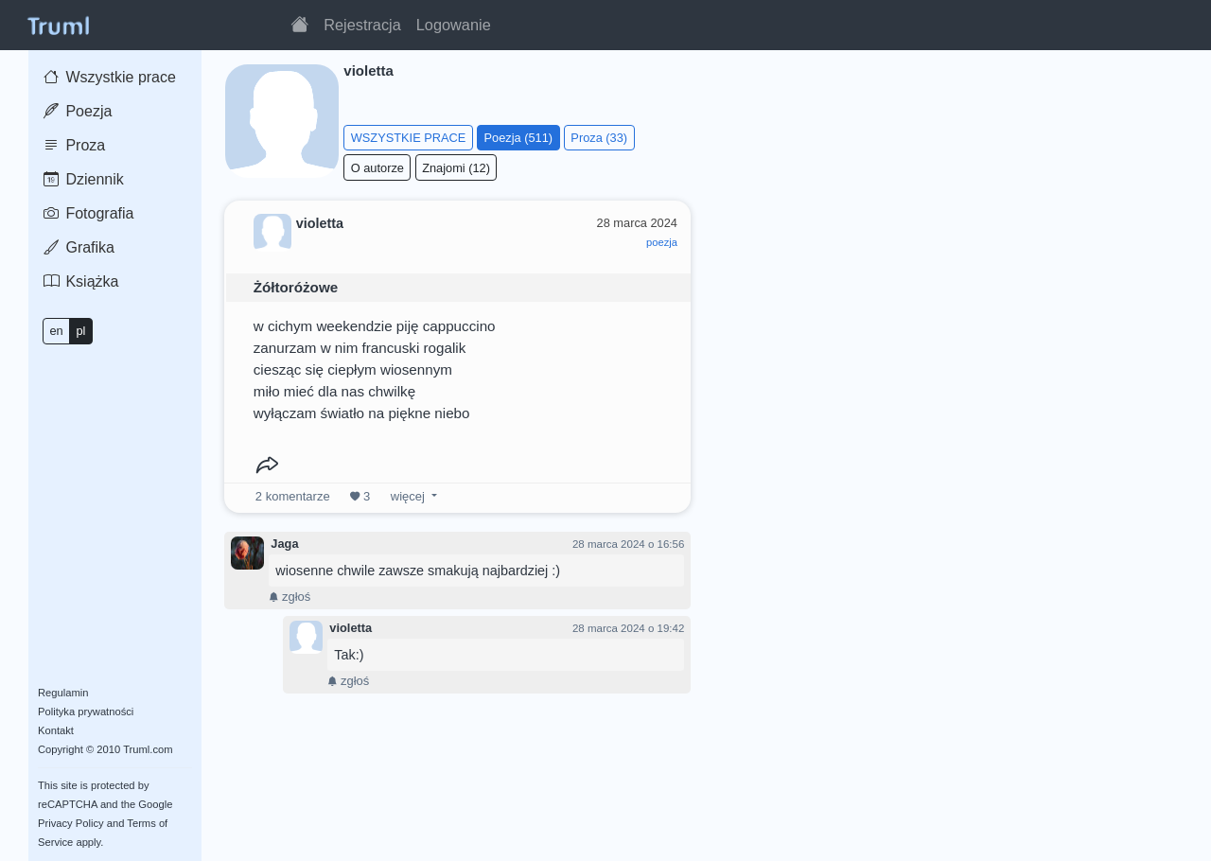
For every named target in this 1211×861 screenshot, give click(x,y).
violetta (350, 628)
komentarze (292, 496)
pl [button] (80, 331)
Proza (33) (598, 138)
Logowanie (453, 24)
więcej (407, 496)
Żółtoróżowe (296, 287)
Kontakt (56, 730)
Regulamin (63, 692)
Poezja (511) (518, 138)
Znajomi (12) (456, 168)
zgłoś (289, 596)
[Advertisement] (949, 330)
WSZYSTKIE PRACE (408, 138)
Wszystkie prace (110, 77)
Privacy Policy (71, 823)
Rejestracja (362, 24)
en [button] (55, 331)
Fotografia (88, 213)
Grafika (79, 247)
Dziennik (84, 179)
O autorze (377, 168)
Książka (81, 281)
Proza (74, 145)
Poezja (78, 111)
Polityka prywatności (85, 711)
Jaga (284, 543)
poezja (661, 242)
